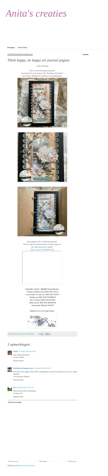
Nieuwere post (13, 461)
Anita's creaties (36, 13)
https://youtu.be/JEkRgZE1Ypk (42, 249)
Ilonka (15, 351)
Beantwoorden (18, 361)
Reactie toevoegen (15, 402)
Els (14, 387)
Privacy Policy (22, 47)
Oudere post (72, 461)
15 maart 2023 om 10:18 (27, 351)
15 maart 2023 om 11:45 (42, 368)
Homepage (43, 461)
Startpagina (11, 47)
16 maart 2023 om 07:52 (24, 387)
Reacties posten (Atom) (26, 465)
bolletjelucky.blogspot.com (23, 368)
